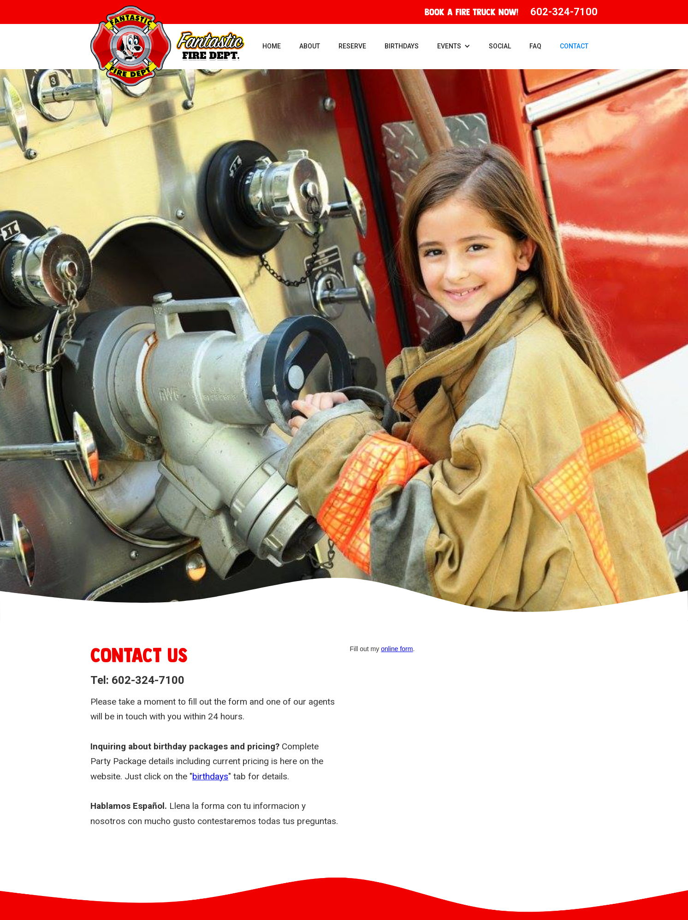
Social (500, 46)
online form (397, 649)
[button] (454, 46)
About (309, 46)
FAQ (535, 46)
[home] (167, 46)
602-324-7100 (564, 12)
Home (271, 46)
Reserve (352, 46)
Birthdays (402, 46)
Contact (574, 46)
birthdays (210, 776)
